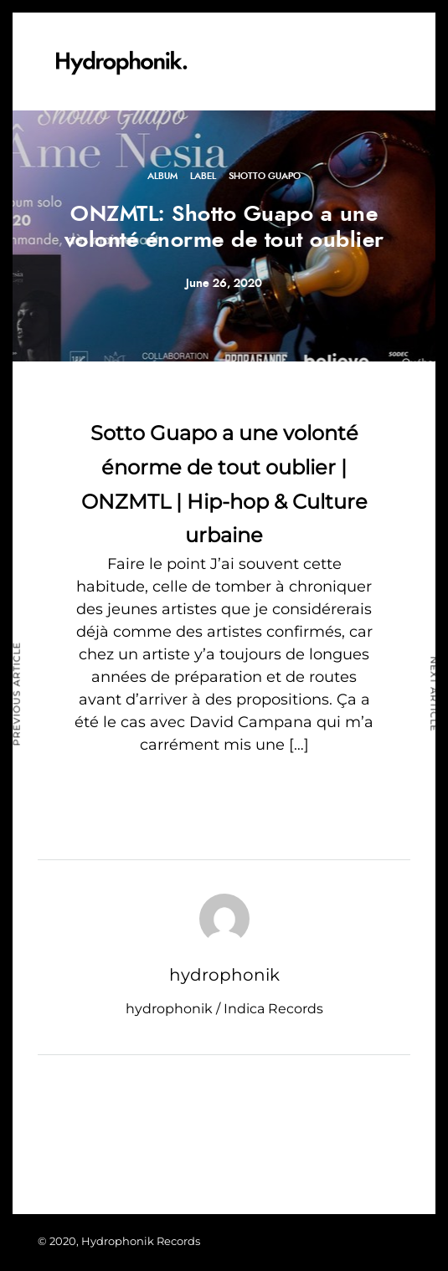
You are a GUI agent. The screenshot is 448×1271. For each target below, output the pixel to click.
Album (162, 176)
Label (203, 176)
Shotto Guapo (265, 176)
